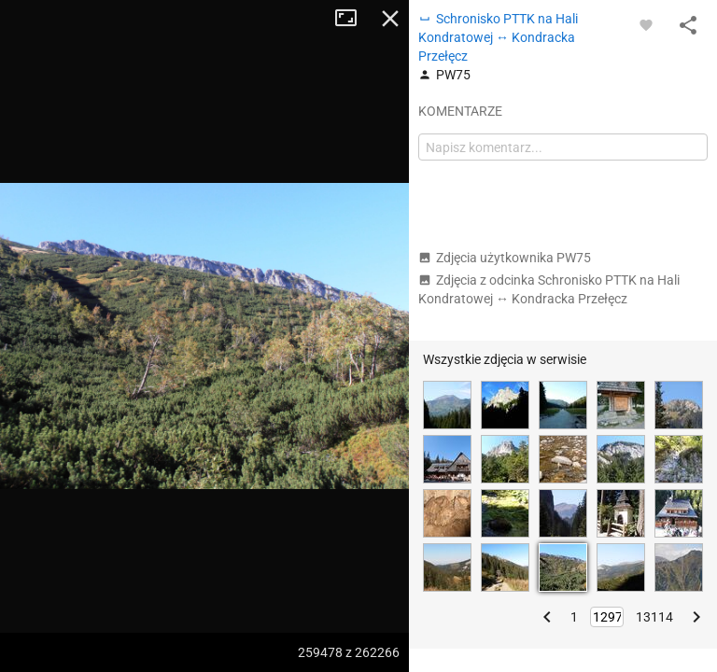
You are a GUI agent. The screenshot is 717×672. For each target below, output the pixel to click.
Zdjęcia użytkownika (504, 257)
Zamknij (390, 18)
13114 (654, 616)
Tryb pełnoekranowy (353, 18)
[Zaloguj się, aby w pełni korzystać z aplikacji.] (646, 24)
